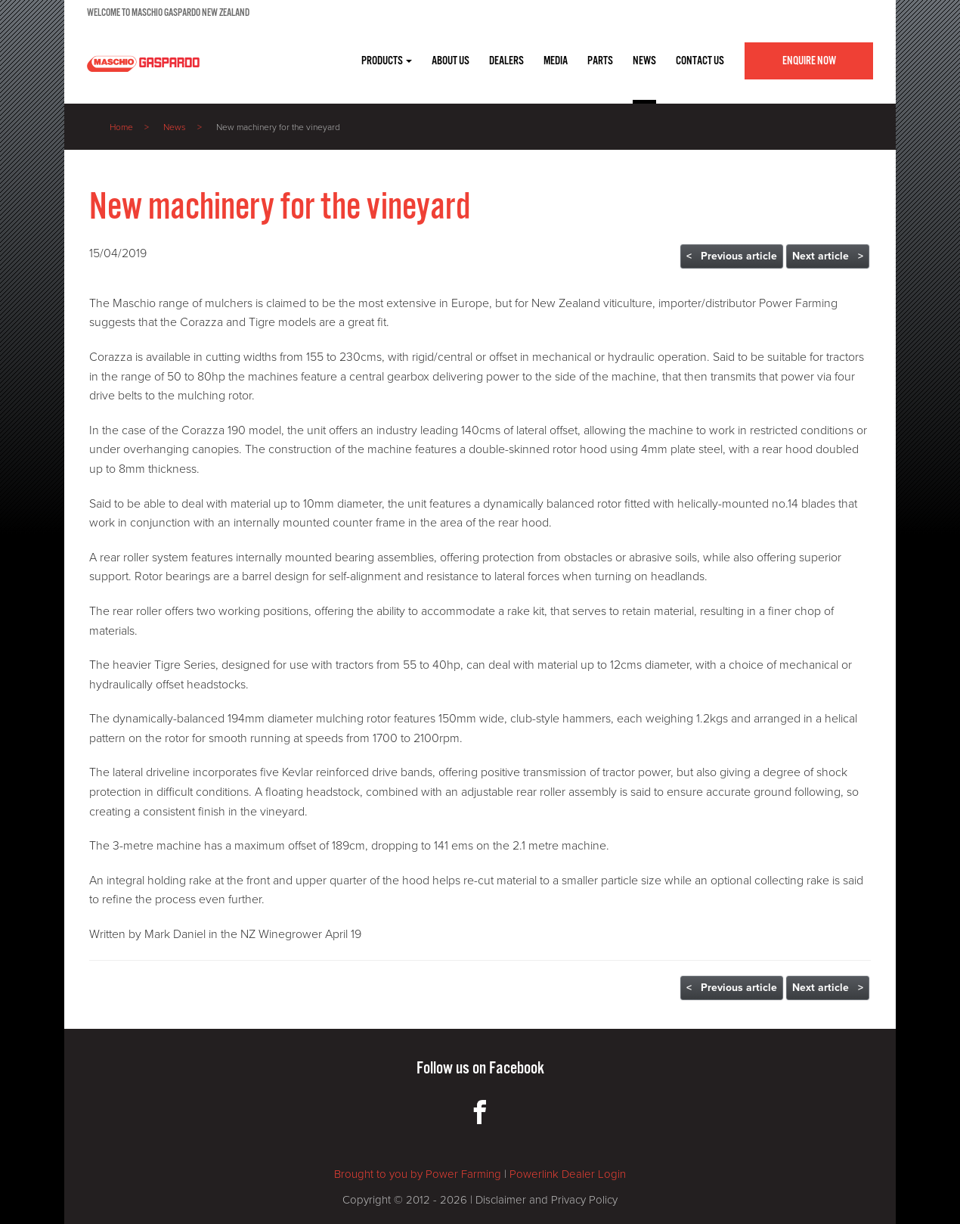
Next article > (827, 256)
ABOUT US (450, 61)
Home (121, 127)
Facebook (516, 1069)
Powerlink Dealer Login (567, 1174)
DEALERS (506, 61)
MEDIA (555, 61)
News (174, 127)
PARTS (600, 61)
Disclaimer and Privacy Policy (546, 1200)
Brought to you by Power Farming (417, 1174)
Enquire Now (809, 61)
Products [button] (386, 61)
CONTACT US (700, 61)
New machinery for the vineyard (278, 127)
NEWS (644, 61)
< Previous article (731, 256)
